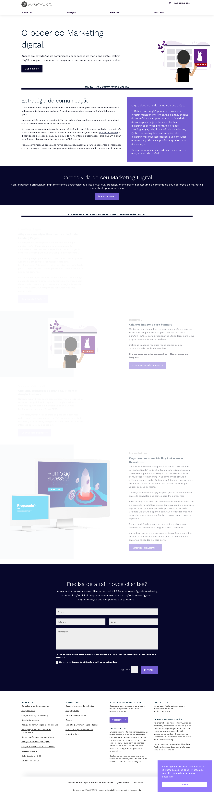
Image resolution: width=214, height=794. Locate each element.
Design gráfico (72, 710)
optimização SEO (108, 132)
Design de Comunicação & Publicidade (39, 725)
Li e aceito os (86, 662)
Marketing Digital (29, 751)
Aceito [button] (185, 784)
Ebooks (69, 720)
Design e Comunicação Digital (35, 742)
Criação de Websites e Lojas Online (38, 746)
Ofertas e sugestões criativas (79, 729)
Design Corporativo (30, 720)
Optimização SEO (73, 734)
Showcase (26, 13)
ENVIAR (148, 670)
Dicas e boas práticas (75, 715)
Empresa (114, 13)
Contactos (138, 782)
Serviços (71, 13)
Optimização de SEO (31, 756)
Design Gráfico (28, 710)
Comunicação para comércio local (37, 737)
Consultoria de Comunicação (35, 706)
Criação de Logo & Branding (34, 715)
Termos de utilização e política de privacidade (94, 662)
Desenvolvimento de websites (79, 706)
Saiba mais (31, 68)
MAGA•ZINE (159, 13)
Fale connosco (181, 3)
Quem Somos (123, 782)
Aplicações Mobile (30, 761)
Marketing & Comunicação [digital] (81, 725)
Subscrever (117, 720)
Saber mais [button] (167, 777)
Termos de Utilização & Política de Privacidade (90, 782)
